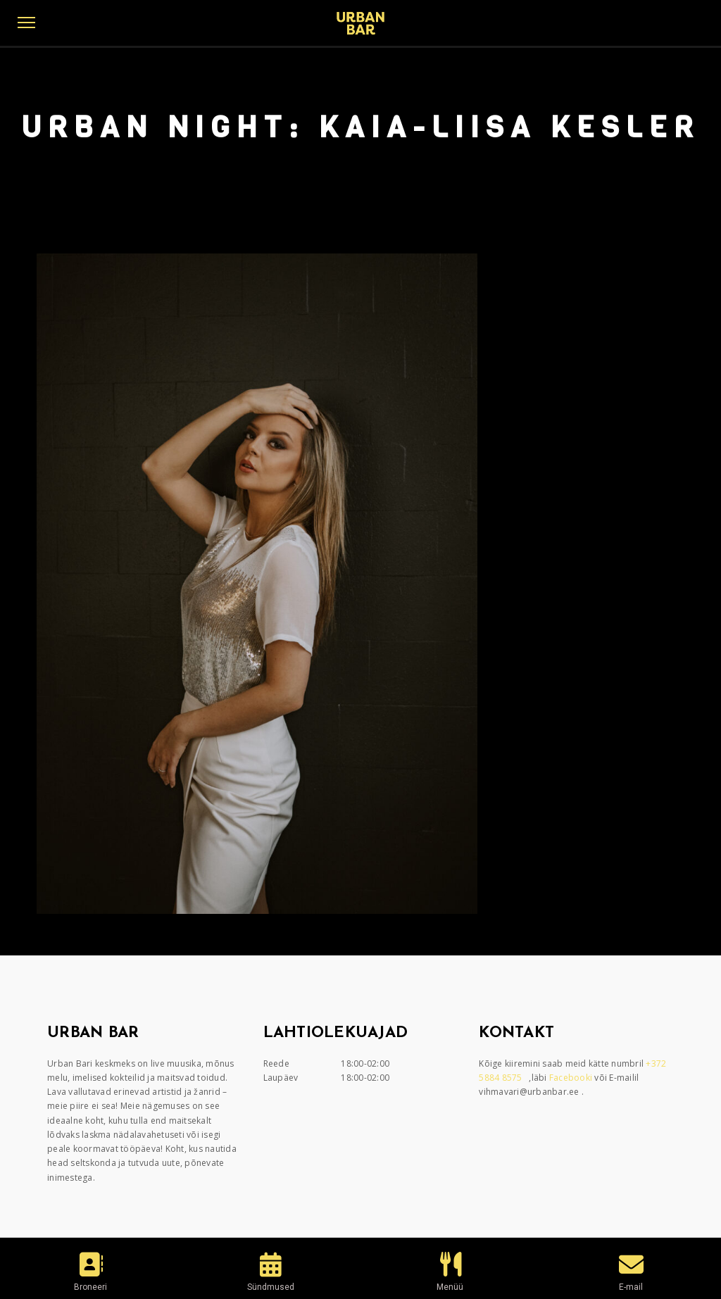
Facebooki (572, 1078)
